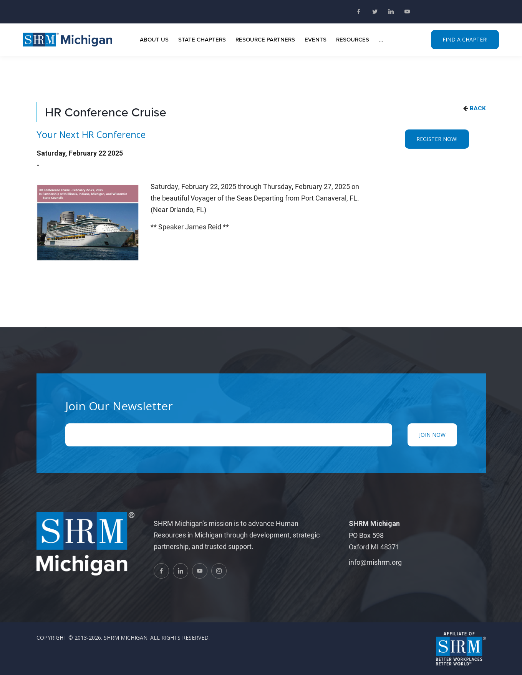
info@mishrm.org (375, 562)
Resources (352, 39)
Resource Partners (265, 39)
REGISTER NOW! (436, 139)
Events (315, 39)
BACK (478, 108)
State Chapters (202, 39)
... (381, 39)
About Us (154, 39)
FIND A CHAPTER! (464, 39)
